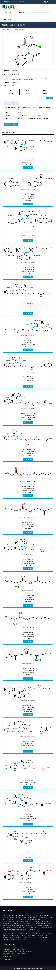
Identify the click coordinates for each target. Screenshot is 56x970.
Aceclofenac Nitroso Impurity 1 (28, 882)
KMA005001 (30, 488)
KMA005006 (30, 816)
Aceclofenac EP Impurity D (28, 299)
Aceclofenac (10, 29)
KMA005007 (30, 853)
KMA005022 (30, 743)
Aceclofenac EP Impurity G (28, 408)
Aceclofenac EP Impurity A (28, 189)
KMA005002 (30, 525)
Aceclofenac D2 (28, 809)
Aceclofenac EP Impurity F (28, 372)
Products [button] (31, 12)
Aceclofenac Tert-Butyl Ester (28, 736)
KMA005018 (30, 634)
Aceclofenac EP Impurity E (28, 335)
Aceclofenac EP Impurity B (28, 226)
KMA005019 (30, 671)
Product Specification (11, 103)
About (11, 12)
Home (5, 12)
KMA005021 (30, 707)
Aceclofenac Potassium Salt (28, 700)
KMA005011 (30, 306)
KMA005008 (30, 196)
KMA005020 (30, 889)
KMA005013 (30, 379)
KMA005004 (30, 780)
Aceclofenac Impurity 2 (28, 627)
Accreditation (48, 12)
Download (39, 12)
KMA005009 (30, 233)
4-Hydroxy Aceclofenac (28, 554)
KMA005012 (30, 342)
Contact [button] (6, 16)
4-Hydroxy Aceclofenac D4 (28, 773)
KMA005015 (30, 452)
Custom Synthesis (20, 12)
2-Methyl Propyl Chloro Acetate (28, 518)
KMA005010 (30, 269)
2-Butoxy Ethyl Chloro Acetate (28, 481)
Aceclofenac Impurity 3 (28, 663)
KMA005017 (30, 598)
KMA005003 (30, 561)
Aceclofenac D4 (28, 846)
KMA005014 (30, 415)
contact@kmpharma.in (21, 2)
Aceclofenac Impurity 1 (28, 590)
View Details (28, 167)
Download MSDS (11, 124)
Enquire (50, 98)
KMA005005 (30, 160)
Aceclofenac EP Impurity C (28, 262)
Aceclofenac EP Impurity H (28, 445)
